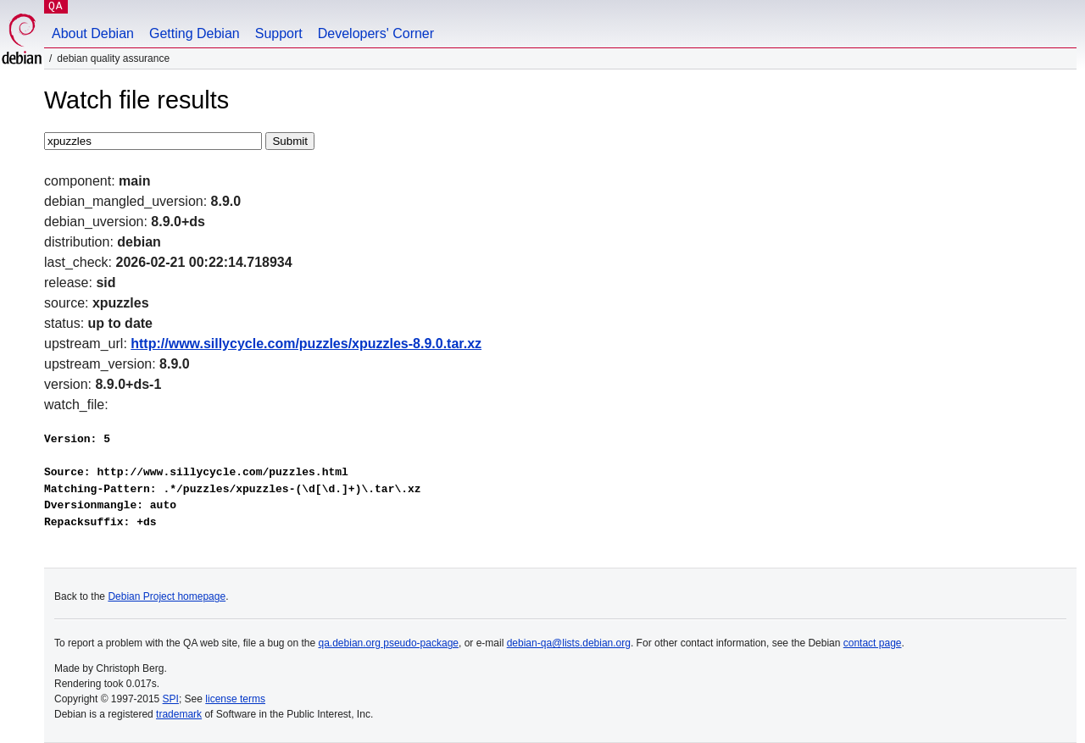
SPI (171, 699)
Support (279, 33)
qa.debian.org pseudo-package (389, 643)
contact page (872, 643)
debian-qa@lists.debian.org (569, 643)
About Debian (93, 33)
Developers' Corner (376, 33)
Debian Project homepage (166, 596)
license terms (235, 699)
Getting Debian (194, 33)
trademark (179, 714)
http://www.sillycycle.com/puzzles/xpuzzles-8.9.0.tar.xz (306, 343)
